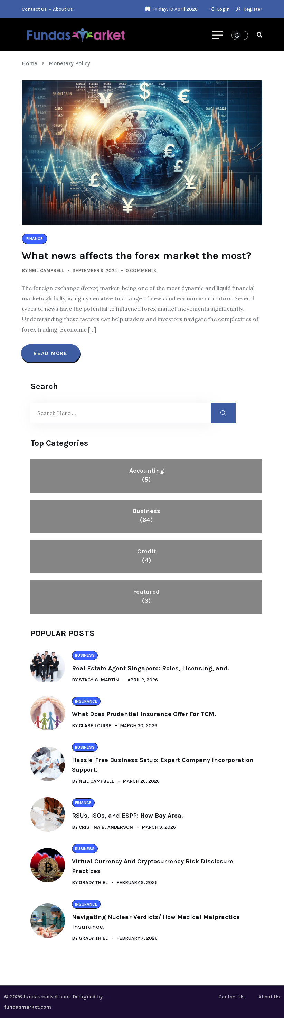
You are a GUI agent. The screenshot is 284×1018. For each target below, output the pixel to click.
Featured (146, 596)
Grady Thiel (93, 883)
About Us (63, 9)
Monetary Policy (69, 63)
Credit (146, 556)
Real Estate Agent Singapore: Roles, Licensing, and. (150, 668)
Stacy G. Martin (99, 680)
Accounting (146, 475)
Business (146, 515)
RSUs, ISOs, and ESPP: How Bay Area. (127, 815)
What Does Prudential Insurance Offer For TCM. (144, 714)
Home (31, 63)
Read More (51, 353)
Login (219, 9)
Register (249, 9)
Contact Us (34, 9)
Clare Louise (95, 726)
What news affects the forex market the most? (137, 255)
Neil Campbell (46, 271)
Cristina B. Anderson (106, 827)
